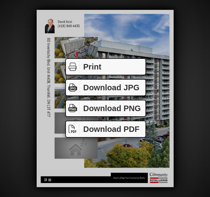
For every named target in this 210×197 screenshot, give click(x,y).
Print (83, 66)
